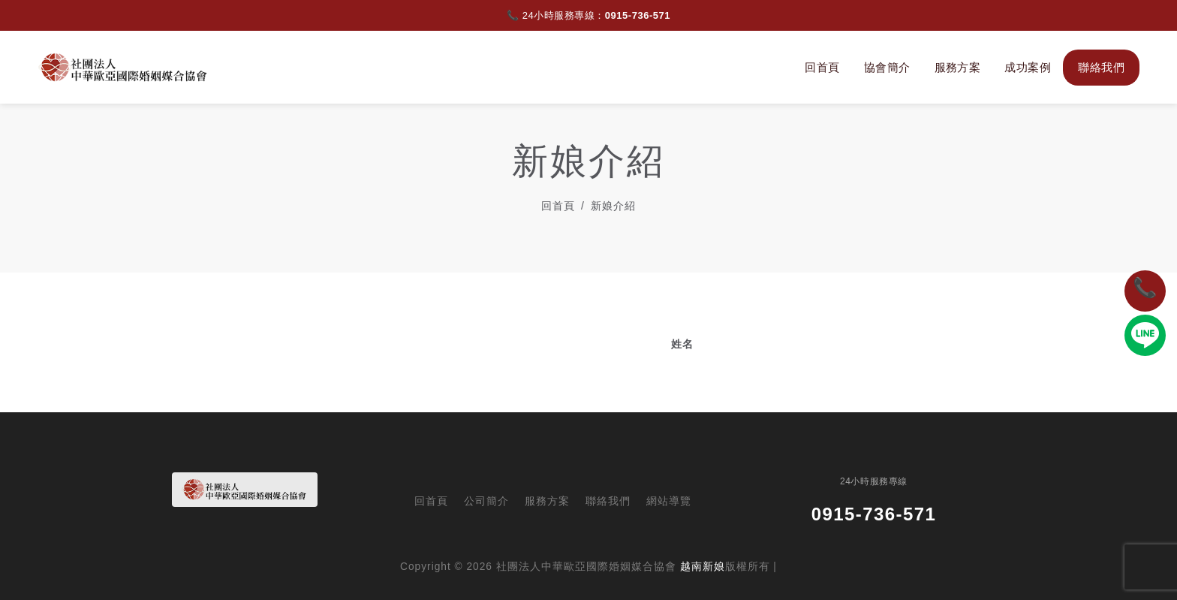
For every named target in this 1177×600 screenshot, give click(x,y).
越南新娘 (702, 566)
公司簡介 (486, 501)
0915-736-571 (637, 15)
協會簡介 (887, 67)
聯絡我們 (1101, 67)
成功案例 (1027, 67)
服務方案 (958, 67)
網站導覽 (668, 501)
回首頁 (822, 67)
